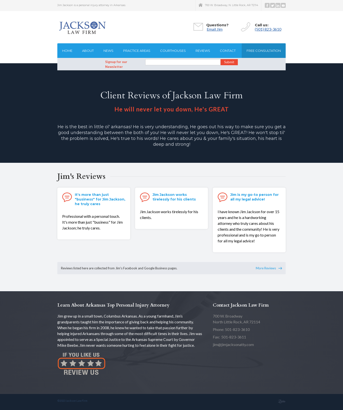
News (108, 51)
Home (67, 51)
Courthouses (173, 51)
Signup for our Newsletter (116, 64)
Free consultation (264, 51)
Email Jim (215, 29)
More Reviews (266, 268)
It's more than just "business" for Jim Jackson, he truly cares (100, 199)
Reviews (203, 51)
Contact (228, 51)
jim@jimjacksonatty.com (233, 344)
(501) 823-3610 (268, 29)
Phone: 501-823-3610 (231, 329)
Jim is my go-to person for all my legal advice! (254, 196)
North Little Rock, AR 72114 (236, 319)
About (88, 51)
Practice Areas (136, 51)
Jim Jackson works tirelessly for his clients (174, 196)
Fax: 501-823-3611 (229, 337)
